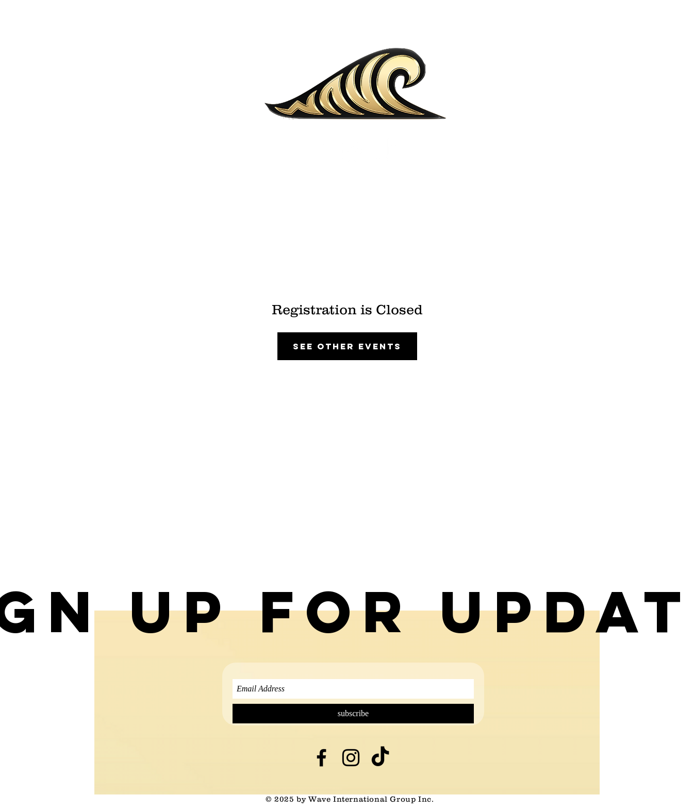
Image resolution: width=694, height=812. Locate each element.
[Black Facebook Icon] (321, 757)
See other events (347, 346)
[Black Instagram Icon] (350, 757)
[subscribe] (353, 713)
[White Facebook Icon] (318, 151)
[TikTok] (385, 151)
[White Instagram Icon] (352, 151)
